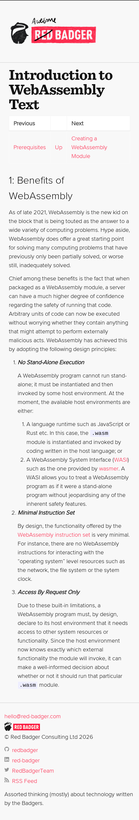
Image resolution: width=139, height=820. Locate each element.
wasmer (108, 468)
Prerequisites (30, 147)
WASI (121, 459)
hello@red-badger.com (32, 715)
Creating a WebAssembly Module (89, 147)
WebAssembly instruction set (54, 534)
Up (58, 147)
